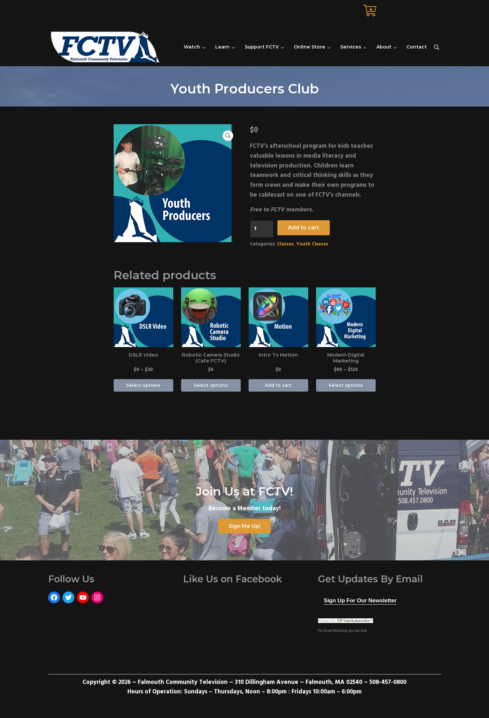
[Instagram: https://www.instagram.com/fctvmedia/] (97, 597)
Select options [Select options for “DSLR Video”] (143, 385)
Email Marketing (336, 630)
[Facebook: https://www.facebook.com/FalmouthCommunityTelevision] (54, 597)
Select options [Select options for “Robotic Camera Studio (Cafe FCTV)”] (211, 385)
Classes (285, 244)
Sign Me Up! (244, 526)
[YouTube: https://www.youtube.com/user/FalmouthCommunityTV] (83, 597)
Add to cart (303, 227)
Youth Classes (312, 244)
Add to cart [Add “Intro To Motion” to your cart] (278, 385)
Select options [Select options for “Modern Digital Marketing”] (346, 385)
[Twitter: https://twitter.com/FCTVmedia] (68, 597)
